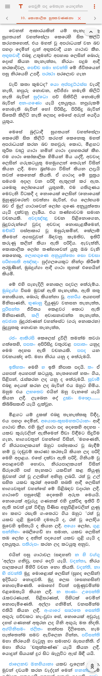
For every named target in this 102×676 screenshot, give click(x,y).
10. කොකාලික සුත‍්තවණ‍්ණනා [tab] (52, 18)
